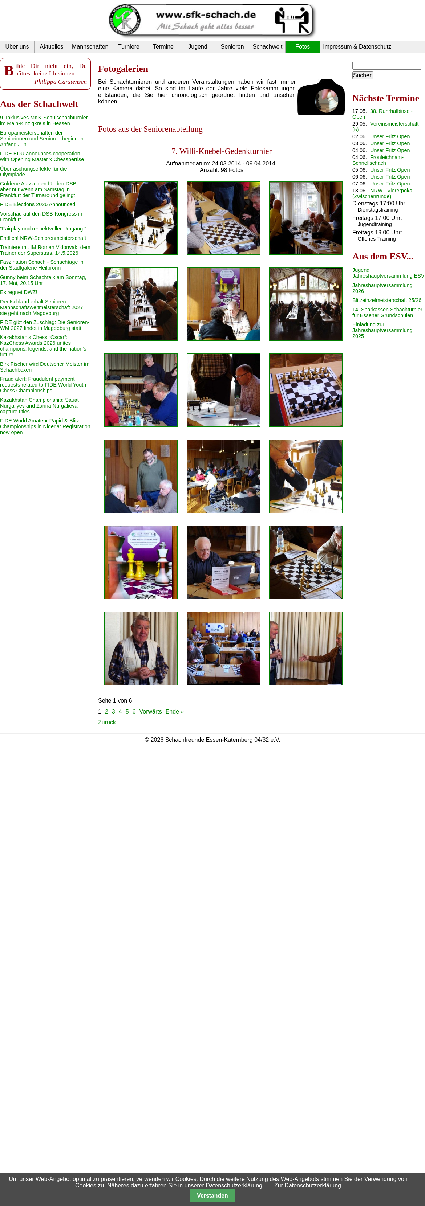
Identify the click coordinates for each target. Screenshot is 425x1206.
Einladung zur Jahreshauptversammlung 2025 (382, 330)
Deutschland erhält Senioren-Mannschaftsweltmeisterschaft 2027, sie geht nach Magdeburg (42, 307)
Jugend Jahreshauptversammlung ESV (388, 273)
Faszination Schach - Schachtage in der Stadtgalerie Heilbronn (42, 265)
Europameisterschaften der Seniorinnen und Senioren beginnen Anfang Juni (42, 138)
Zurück (107, 722)
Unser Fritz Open (390, 136)
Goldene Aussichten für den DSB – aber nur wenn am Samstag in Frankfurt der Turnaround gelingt (40, 189)
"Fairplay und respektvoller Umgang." (43, 229)
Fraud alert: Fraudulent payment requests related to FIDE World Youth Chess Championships (43, 384)
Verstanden (212, 1196)
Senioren (232, 47)
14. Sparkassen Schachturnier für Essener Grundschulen (387, 312)
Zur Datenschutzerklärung (307, 1185)
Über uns (17, 47)
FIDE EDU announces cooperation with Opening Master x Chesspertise (42, 156)
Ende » (175, 711)
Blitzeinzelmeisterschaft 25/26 (386, 300)
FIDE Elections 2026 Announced (37, 204)
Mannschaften (90, 47)
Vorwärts (150, 711)
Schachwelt (268, 47)
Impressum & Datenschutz (357, 47)
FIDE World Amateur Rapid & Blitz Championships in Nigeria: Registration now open (45, 426)
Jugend (197, 47)
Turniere (128, 47)
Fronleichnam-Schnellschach (378, 160)
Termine (163, 47)
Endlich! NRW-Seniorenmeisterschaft (43, 238)
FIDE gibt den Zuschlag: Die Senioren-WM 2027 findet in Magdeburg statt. (44, 325)
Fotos (302, 47)
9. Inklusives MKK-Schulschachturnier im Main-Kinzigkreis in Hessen (44, 120)
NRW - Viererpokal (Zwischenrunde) (382, 193)
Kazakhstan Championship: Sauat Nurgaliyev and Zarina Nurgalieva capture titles (39, 405)
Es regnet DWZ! (18, 292)
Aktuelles (52, 47)
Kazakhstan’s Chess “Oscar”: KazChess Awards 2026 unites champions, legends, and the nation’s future (43, 345)
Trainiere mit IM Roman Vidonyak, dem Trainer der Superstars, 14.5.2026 (45, 250)
